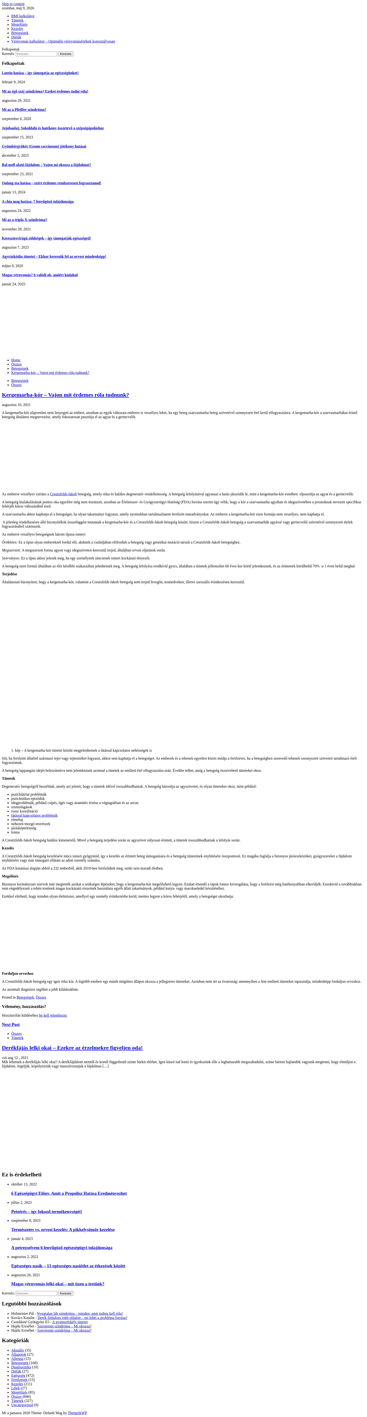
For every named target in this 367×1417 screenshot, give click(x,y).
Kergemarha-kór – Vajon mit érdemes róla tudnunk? (65, 395)
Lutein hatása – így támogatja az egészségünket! (40, 73)
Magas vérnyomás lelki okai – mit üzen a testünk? (57, 1283)
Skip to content (13, 4)
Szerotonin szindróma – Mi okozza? (64, 1326)
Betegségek (20, 33)
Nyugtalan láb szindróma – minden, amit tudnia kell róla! (80, 1314)
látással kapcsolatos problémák (34, 815)
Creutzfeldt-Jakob (63, 494)
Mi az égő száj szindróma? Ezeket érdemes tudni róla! (45, 91)
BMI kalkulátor (22, 16)
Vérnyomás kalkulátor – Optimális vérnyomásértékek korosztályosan (63, 41)
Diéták (16, 37)
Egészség (18, 1375)
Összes (16, 385)
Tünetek (17, 20)
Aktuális (17, 1350)
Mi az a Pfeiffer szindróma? (24, 110)
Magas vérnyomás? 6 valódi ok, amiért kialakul (40, 275)
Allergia (17, 1359)
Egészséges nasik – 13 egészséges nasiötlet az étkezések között (68, 1265)
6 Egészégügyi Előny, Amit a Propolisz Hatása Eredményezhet (69, 1193)
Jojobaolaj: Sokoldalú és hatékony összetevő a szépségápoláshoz (53, 128)
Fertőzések (19, 1380)
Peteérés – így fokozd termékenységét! (46, 1211)
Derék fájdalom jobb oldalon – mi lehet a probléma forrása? (82, 1318)
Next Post (11, 1024)
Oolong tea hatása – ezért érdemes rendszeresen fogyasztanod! (51, 183)
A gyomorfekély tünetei (70, 1322)
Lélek (15, 1388)
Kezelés (17, 29)
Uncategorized (22, 1405)
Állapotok (18, 1354)
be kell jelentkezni (52, 1015)
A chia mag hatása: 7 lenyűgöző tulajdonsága (38, 201)
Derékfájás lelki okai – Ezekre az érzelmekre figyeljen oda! (72, 1048)
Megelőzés (19, 24)
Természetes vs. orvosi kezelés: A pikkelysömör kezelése (63, 1229)
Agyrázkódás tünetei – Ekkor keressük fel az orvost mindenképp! (54, 256)
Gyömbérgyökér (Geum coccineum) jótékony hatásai (44, 146)
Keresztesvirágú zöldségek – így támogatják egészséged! (46, 238)
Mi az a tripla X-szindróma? (24, 220)
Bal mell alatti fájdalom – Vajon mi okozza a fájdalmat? (46, 165)
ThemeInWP (77, 1413)
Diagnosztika (21, 1367)
